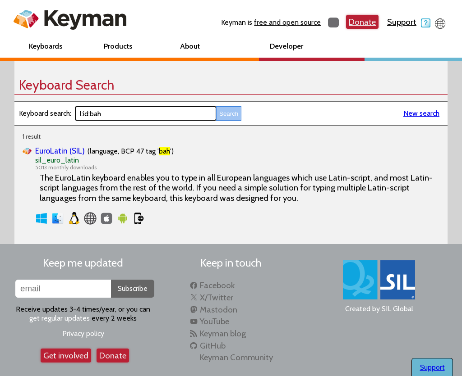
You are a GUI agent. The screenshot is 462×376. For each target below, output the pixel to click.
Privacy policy (83, 333)
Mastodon (218, 309)
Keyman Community (236, 357)
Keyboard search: (45, 113)
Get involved (65, 355)
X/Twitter (216, 297)
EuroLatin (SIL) (60, 150)
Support (408, 22)
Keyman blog (223, 333)
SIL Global (397, 308)
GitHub (213, 345)
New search (421, 113)
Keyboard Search (66, 85)
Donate (362, 22)
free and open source (287, 22)
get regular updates (59, 318)
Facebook (217, 285)
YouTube (214, 321)
